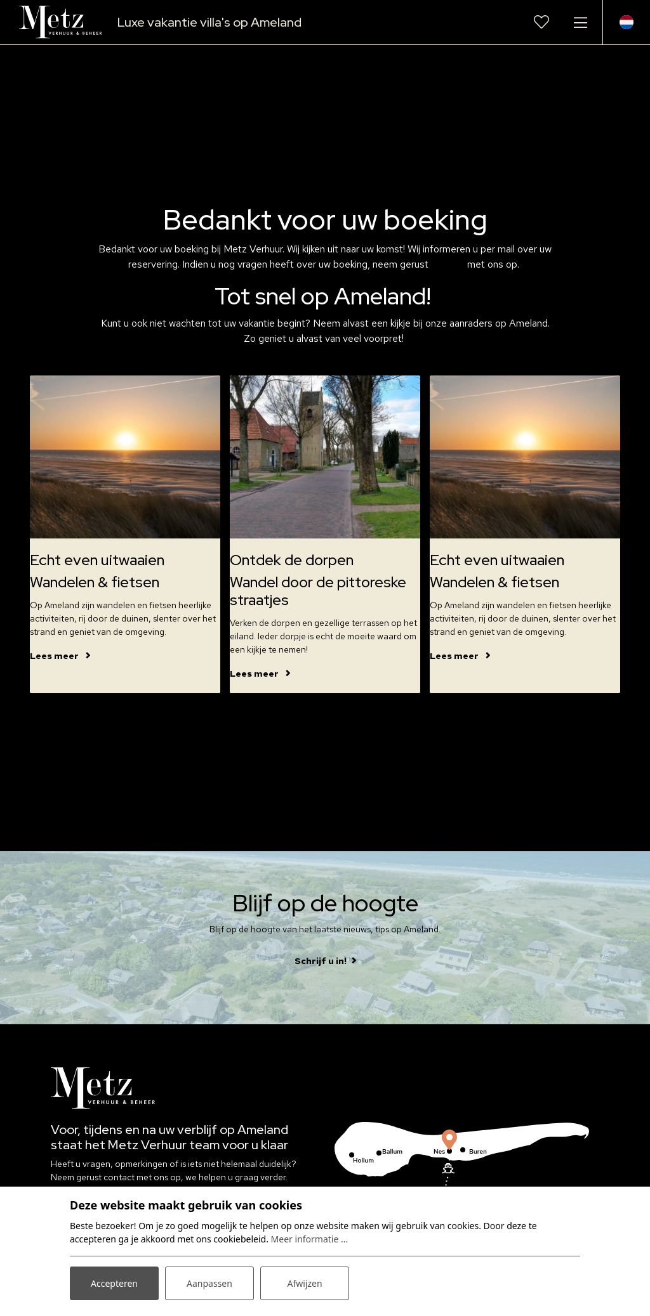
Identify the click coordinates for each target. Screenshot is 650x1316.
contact (449, 264)
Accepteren (114, 1283)
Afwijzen (304, 1283)
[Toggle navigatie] (580, 22)
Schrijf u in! (321, 961)
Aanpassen (209, 1283)
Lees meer (55, 655)
